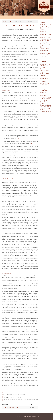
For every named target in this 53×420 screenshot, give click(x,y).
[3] (31, 143)
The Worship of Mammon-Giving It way (45, 75)
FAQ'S (31, 13)
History (14, 17)
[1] (4, 121)
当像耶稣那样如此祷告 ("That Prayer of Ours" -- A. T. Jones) (46, 106)
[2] (18, 138)
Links (36, 13)
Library (4, 21)
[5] (2, 399)
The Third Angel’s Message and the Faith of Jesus (45, 55)
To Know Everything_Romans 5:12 (45, 70)
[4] (29, 165)
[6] (37, 260)
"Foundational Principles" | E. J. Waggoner (44, 80)
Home (2, 17)
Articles (9, 21)
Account (48, 13)
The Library (8, 17)
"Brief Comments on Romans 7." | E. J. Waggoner (45, 66)
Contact (42, 13)
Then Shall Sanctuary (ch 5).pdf (11, 407)
